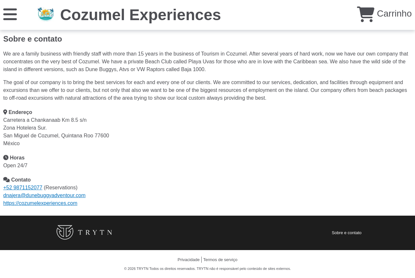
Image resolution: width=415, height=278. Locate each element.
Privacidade (189, 259)
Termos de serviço (220, 259)
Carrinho (384, 13)
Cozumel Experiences (140, 14)
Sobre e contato (347, 232)
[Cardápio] (10, 14)
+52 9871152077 (22, 187)
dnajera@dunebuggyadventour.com (44, 195)
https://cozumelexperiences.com (40, 203)
